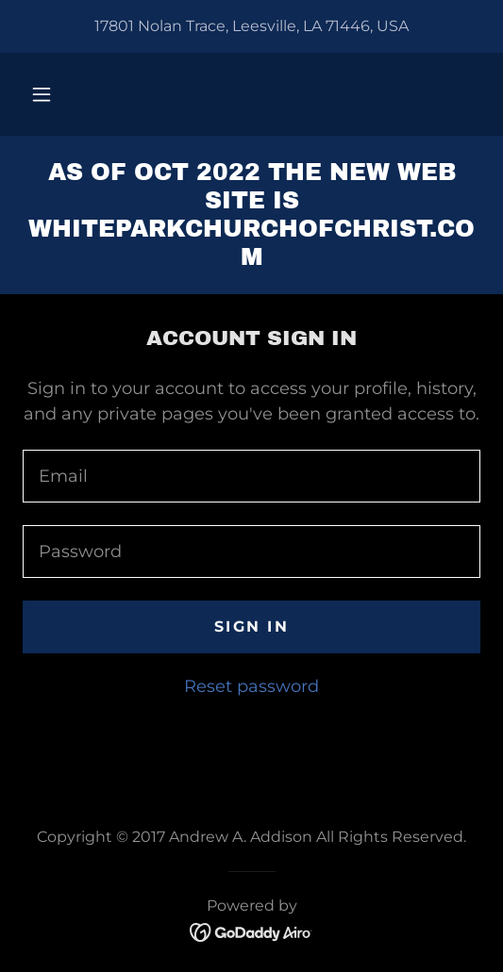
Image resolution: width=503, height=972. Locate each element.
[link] (251, 215)
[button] (41, 94)
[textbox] (251, 476)
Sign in (251, 626)
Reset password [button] (251, 686)
